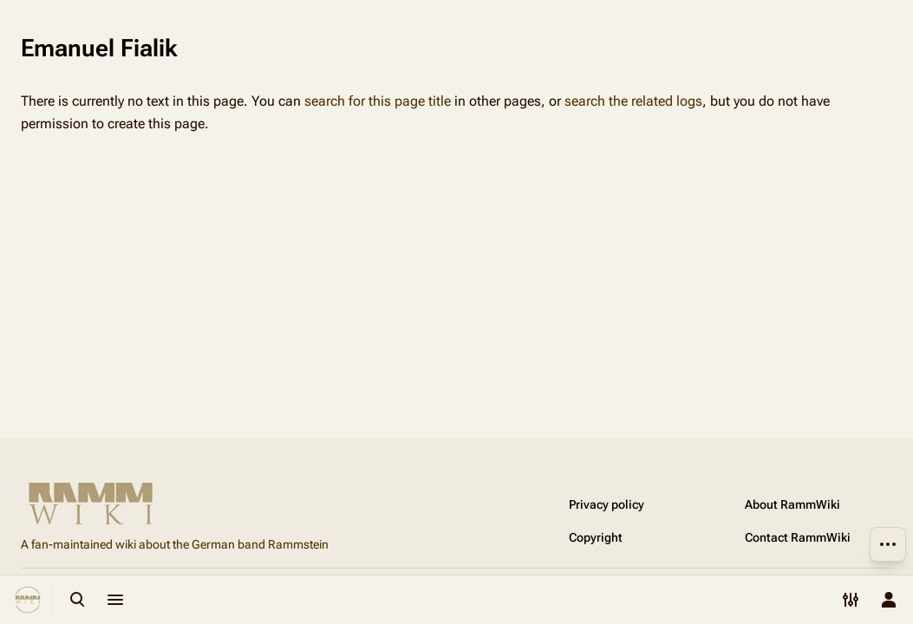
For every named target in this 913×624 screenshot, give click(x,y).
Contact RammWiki (798, 537)
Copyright (596, 537)
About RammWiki (792, 504)
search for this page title (377, 101)
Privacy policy (606, 504)
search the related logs (633, 101)
